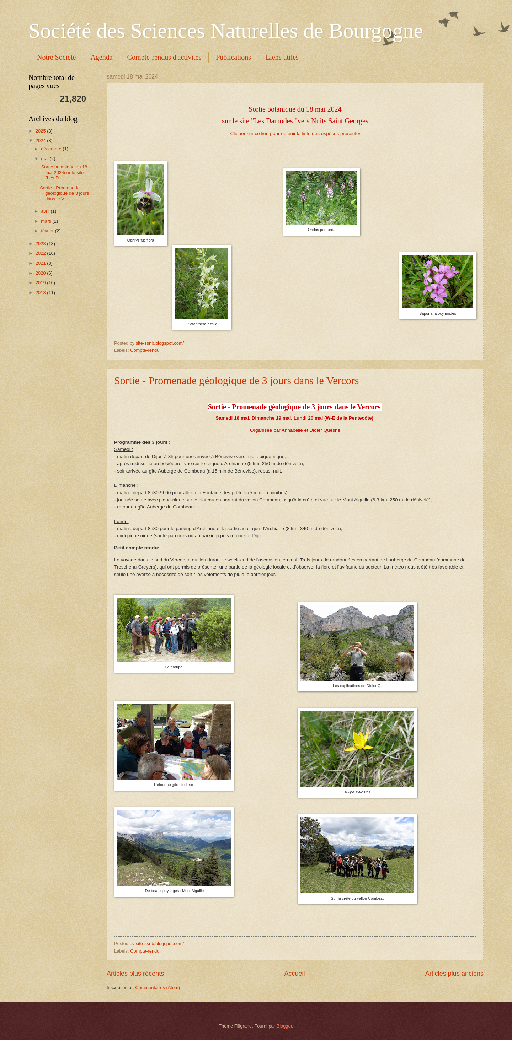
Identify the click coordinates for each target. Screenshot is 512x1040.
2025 (41, 131)
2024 (41, 140)
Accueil (294, 973)
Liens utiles (282, 57)
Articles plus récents (135, 973)
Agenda (101, 57)
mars (46, 221)
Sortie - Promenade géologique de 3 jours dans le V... (64, 193)
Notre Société (56, 57)
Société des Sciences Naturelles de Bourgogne (225, 30)
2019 (41, 282)
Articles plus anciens (454, 973)
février (48, 230)
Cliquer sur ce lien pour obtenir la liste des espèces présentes (295, 133)
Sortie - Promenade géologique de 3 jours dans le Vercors (236, 380)
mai (45, 158)
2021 (41, 263)
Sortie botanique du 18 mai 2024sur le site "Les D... (63, 172)
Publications (233, 57)
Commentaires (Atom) (157, 987)
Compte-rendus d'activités (164, 57)
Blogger (284, 1026)
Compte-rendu (144, 350)
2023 (41, 243)
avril (45, 211)
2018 (41, 292)
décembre (52, 148)
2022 (41, 253)
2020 (41, 273)
